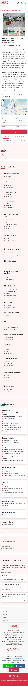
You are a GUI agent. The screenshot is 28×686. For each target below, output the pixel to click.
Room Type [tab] (6, 136)
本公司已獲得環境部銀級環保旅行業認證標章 (14, 645)
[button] (14, 105)
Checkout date (19, 118)
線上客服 (9, 666)
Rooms (3, 122)
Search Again (14, 132)
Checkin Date (4, 118)
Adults (3, 126)
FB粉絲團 (19, 666)
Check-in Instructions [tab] (20, 140)
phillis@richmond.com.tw (17, 658)
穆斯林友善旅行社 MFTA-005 (14, 639)
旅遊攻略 (14, 670)
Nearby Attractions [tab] (7, 140)
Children (18, 126)
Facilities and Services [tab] (19, 136)
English (13, 683)
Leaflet (17, 114)
